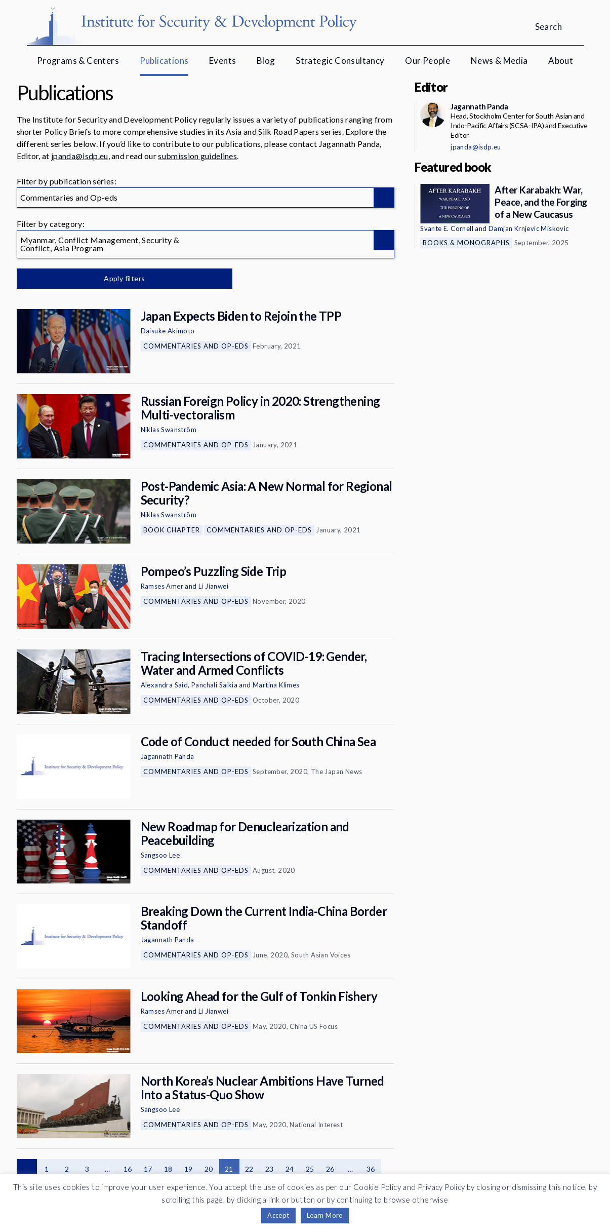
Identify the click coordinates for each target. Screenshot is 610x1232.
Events (222, 60)
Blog (266, 60)
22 (249, 1169)
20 (209, 1169)
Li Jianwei (213, 586)
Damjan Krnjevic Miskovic (529, 228)
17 (148, 1169)
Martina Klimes (276, 685)
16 (128, 1169)
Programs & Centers (78, 60)
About (560, 60)
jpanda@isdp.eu (79, 156)
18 (168, 1169)
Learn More (325, 1215)
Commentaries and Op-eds (196, 346)
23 (269, 1169)
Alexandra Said (164, 685)
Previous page (27, 1169)
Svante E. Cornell (446, 228)
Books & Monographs (466, 243)
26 (330, 1169)
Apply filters (122, 278)
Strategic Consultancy (340, 60)
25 (310, 1169)
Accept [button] (278, 1215)
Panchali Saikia (214, 685)
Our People (427, 60)
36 (371, 1169)
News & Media (499, 60)
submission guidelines (197, 156)
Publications (164, 60)
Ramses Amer (162, 586)
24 (290, 1169)
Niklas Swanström (168, 430)
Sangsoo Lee (160, 855)
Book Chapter (171, 530)
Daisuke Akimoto (168, 331)
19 (188, 1169)
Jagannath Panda (167, 756)
